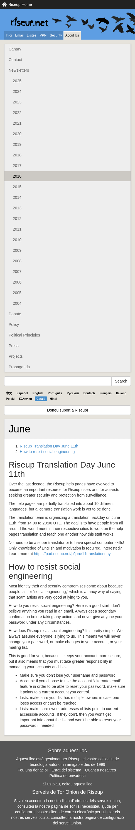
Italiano (121, 393)
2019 (17, 144)
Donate (15, 314)
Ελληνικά (25, 398)
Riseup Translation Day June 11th (49, 446)
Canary (15, 49)
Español (22, 393)
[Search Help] (58, 381)
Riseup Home (20, 4)
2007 (17, 271)
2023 (17, 102)
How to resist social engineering (47, 451)
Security (56, 35)
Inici (9, 35)
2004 (17, 303)
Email (19, 35)
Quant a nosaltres (100, 770)
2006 (17, 282)
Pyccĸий (73, 393)
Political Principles (24, 335)
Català (40, 398)
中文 (9, 393)
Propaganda (19, 367)
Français (106, 393)
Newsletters (19, 70)
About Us (72, 35)
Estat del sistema (67, 770)
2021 (17, 123)
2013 (17, 208)
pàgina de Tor (63, 806)
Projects (16, 356)
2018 (17, 155)
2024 (17, 91)
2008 (17, 261)
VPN (43, 35)
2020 (17, 134)
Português (55, 393)
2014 (17, 197)
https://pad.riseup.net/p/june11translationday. (72, 553)
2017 (17, 165)
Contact (15, 59)
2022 (17, 112)
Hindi (53, 398)
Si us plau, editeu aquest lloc (67, 784)
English (38, 393)
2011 (17, 229)
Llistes (31, 35)
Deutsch (89, 393)
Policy (14, 324)
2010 (17, 240)
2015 (17, 187)
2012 (17, 218)
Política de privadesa (68, 775)
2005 (17, 293)
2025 (17, 81)
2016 (17, 176)
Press (14, 345)
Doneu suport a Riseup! (67, 410)
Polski (10, 398)
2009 (17, 250)
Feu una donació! (33, 770)
